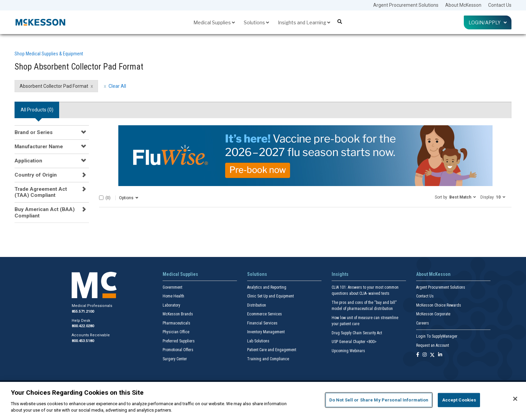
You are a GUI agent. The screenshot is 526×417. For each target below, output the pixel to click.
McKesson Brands (178, 314)
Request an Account (432, 345)
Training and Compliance (268, 359)
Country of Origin (36, 175)
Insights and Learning (304, 22)
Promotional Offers (178, 349)
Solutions (256, 22)
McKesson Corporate (433, 314)
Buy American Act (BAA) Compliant (45, 212)
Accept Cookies (459, 399)
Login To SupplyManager (436, 336)
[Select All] (101, 198)
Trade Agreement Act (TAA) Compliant (41, 192)
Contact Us (499, 5)
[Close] (515, 398)
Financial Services (262, 323)
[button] (455, 197)
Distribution (256, 305)
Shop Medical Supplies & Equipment (49, 53)
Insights (340, 274)
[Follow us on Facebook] (417, 355)
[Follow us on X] (432, 355)
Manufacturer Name (39, 147)
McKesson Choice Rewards (438, 305)
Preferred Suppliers (179, 341)
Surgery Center (175, 359)
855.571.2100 (83, 311)
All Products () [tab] (37, 109)
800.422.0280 (83, 326)
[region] (263, 399)
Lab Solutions (258, 341)
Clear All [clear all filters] (117, 86)
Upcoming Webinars (348, 350)
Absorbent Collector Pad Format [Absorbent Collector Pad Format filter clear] (54, 86)
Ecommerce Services (264, 314)
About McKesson (463, 5)
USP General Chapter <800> (354, 341)
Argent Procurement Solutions (405, 5)
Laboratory (171, 305)
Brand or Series (34, 132)
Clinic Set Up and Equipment (270, 296)
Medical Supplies (214, 22)
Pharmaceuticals (176, 323)
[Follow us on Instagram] (425, 355)
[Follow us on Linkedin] (440, 355)
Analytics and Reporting (266, 287)
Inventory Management (266, 332)
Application (28, 161)
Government (172, 287)
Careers (422, 323)
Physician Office (176, 332)
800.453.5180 (83, 341)
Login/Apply (488, 22)
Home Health (173, 296)
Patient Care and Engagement (271, 349)
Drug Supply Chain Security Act (357, 333)
